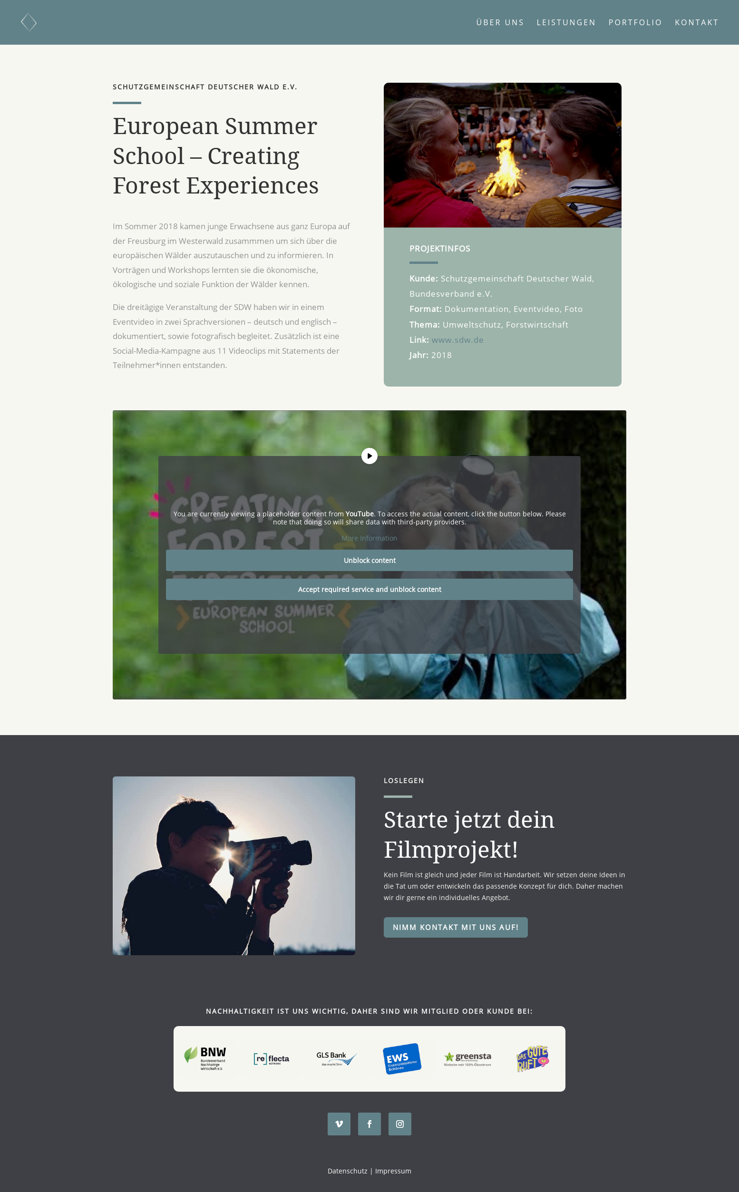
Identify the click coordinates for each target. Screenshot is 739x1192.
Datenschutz (348, 1170)
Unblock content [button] (370, 560)
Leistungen (567, 23)
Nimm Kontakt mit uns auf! (456, 927)
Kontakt (697, 23)
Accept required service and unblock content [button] (369, 589)
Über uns (500, 23)
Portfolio (636, 23)
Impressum (393, 1170)
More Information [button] (369, 538)
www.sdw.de (458, 339)
